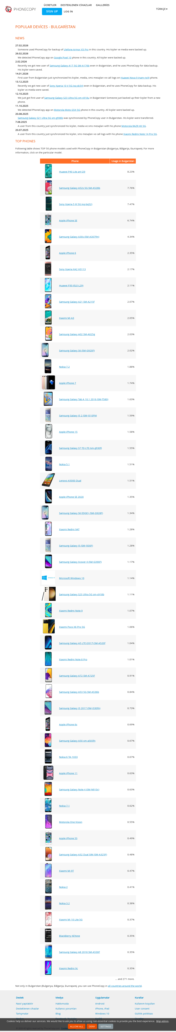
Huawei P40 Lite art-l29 (72, 171)
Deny (92, 1026)
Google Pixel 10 (62, 57)
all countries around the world (125, 985)
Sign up (52, 11)
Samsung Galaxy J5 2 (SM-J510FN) (78, 415)
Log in (68, 11)
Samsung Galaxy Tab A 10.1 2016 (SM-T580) (83, 399)
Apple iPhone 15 (68, 431)
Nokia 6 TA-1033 (68, 757)
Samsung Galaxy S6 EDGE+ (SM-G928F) (81, 513)
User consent (142, 1008)
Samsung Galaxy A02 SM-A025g (77, 334)
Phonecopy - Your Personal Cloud (20, 9)
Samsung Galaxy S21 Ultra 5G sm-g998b (40, 117)
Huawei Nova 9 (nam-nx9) (135, 77)
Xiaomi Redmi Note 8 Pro (73, 659)
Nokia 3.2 (64, 903)
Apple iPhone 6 (67, 252)
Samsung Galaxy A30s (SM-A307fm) (79, 236)
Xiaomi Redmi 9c (68, 968)
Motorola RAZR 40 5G (133, 125)
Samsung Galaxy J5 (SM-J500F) (76, 545)
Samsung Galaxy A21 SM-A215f (76, 301)
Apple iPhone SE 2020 (71, 496)
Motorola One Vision (70, 822)
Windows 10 (102, 1013)
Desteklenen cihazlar (76, 5)
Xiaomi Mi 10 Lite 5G (71, 919)
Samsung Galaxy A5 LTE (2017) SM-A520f (82, 643)
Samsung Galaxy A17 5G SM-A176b (69, 65)
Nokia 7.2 (64, 366)
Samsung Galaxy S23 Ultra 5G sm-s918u (66, 97)
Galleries (102, 5)
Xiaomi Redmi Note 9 (71, 610)
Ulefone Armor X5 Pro (76, 49)
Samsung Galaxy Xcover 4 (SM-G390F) (80, 561)
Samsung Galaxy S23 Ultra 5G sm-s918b (81, 594)
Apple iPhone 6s (68, 724)
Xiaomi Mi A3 (66, 318)
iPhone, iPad (102, 1008)
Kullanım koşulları (145, 1003)
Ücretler (50, 5)
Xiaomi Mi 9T (66, 870)
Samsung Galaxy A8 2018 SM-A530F (79, 952)
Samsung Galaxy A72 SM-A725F (77, 675)
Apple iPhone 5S (68, 838)
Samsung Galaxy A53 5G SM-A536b (79, 691)
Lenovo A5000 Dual (70, 480)
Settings (105, 1026)
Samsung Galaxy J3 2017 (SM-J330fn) (79, 708)
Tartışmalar (22, 1013)
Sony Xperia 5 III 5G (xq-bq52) (75, 204)
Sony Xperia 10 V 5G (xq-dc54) (66, 85)
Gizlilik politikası (144, 1013)
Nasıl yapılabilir (24, 1003)
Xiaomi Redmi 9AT (69, 529)
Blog (58, 1013)
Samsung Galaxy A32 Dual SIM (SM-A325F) (83, 854)
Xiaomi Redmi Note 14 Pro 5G (140, 134)
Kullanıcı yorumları (66, 1008)
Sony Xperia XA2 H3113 (72, 269)
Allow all (76, 1026)
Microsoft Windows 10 (71, 578)
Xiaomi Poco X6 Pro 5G (72, 626)
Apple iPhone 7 (67, 383)
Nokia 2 (63, 887)
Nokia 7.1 (64, 805)
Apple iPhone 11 (68, 773)
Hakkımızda (62, 1003)
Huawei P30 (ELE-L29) (71, 285)
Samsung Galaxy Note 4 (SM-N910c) (79, 789)
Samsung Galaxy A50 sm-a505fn (77, 740)
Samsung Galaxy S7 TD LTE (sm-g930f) (80, 448)
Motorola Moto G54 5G (67, 109)
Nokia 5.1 (64, 464)
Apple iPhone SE (68, 220)
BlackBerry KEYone (69, 935)
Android (99, 1003)
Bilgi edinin (162, 1021)
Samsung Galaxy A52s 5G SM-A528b (79, 187)
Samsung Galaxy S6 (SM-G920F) (77, 350)
